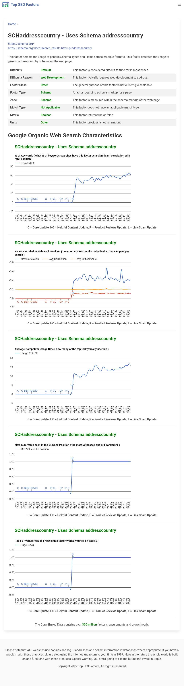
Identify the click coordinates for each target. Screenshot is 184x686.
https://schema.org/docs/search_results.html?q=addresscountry (50, 48)
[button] (179, 4)
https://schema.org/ (21, 43)
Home (12, 24)
